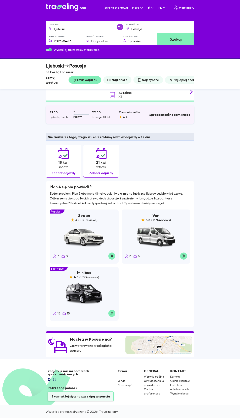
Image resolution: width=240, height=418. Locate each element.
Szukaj (176, 39)
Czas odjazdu (85, 80)
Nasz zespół (126, 385)
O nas (121, 381)
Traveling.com (109, 412)
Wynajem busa (179, 393)
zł (151, 7)
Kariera (175, 376)
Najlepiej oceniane (185, 80)
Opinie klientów (180, 381)
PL (162, 7)
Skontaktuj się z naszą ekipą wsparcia (80, 396)
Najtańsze (117, 80)
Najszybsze (148, 80)
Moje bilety (183, 7)
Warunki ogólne (154, 376)
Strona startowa (116, 7)
